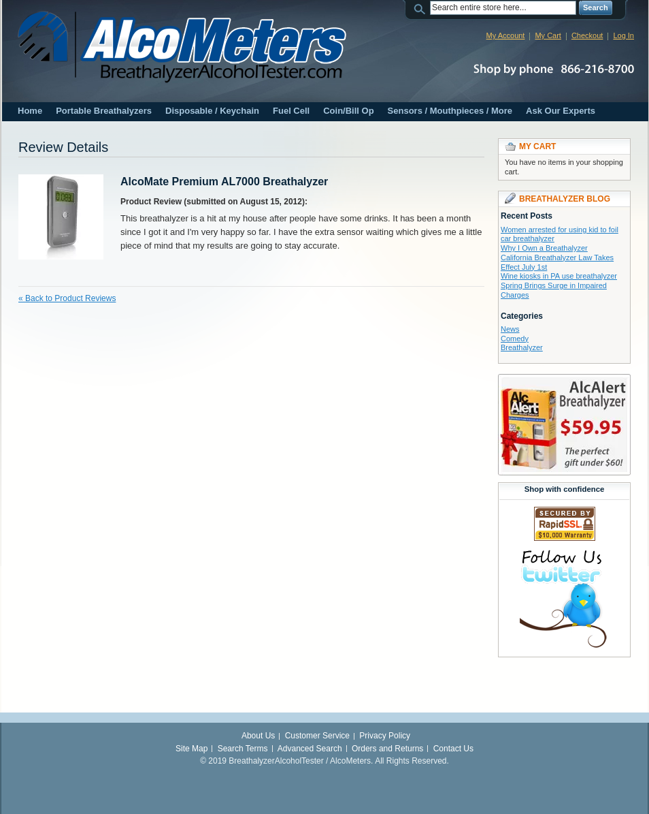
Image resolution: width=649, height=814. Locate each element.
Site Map (191, 748)
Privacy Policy (384, 735)
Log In (623, 35)
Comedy (515, 338)
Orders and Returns (387, 748)
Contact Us (453, 748)
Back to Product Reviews (67, 298)
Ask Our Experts (560, 111)
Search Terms (243, 748)
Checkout (587, 35)
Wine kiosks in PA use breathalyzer (559, 276)
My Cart (548, 35)
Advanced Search (310, 748)
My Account (505, 35)
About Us (258, 735)
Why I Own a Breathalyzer (544, 248)
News (510, 329)
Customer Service (317, 735)
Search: (422, 8)
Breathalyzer (522, 347)
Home (30, 111)
